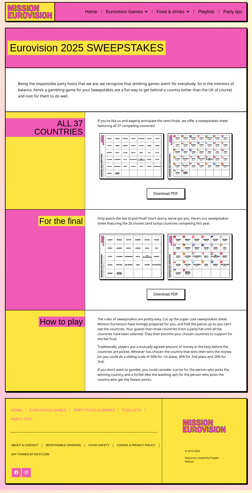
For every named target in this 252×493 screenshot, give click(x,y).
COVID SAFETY (102, 447)
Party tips (232, 11)
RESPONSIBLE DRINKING (65, 447)
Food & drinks (172, 11)
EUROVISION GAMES (50, 411)
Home (91, 11)
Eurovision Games (127, 11)
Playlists (206, 11)
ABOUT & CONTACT (25, 447)
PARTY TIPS (22, 421)
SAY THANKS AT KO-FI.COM (78, 457)
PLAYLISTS (139, 411)
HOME (17, 411)
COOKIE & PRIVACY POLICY (31, 457)
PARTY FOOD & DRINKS (99, 411)
